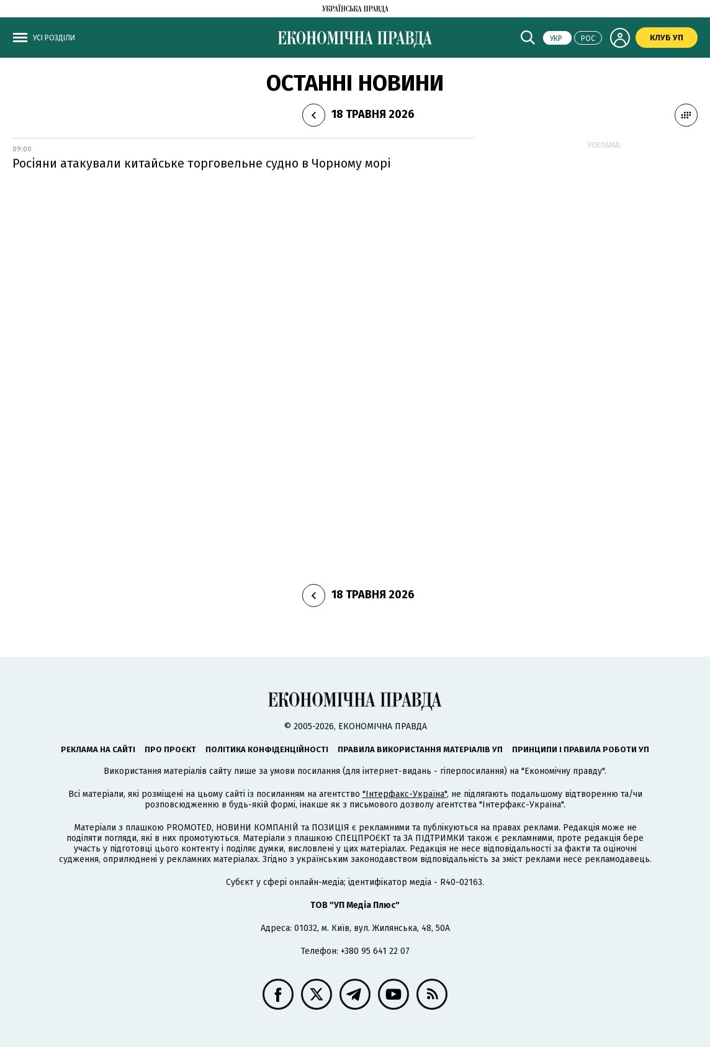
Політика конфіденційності (266, 749)
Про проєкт (170, 749)
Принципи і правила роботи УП (580, 749)
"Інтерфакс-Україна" (404, 794)
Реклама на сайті (98, 749)
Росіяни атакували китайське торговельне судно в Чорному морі (201, 163)
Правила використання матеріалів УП (420, 749)
